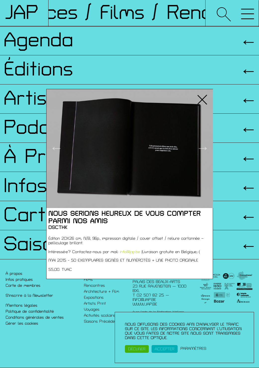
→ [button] (203, 148)
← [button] (56, 148)
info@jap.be (130, 252)
